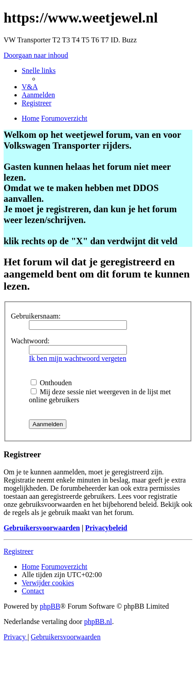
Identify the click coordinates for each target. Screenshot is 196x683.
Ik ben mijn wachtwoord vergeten (77, 358)
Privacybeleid (106, 528)
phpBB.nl (98, 621)
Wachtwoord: (30, 341)
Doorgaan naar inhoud (36, 55)
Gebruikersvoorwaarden (42, 528)
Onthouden (51, 383)
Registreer (18, 551)
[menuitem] (30, 87)
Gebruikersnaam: (36, 316)
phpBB (50, 606)
